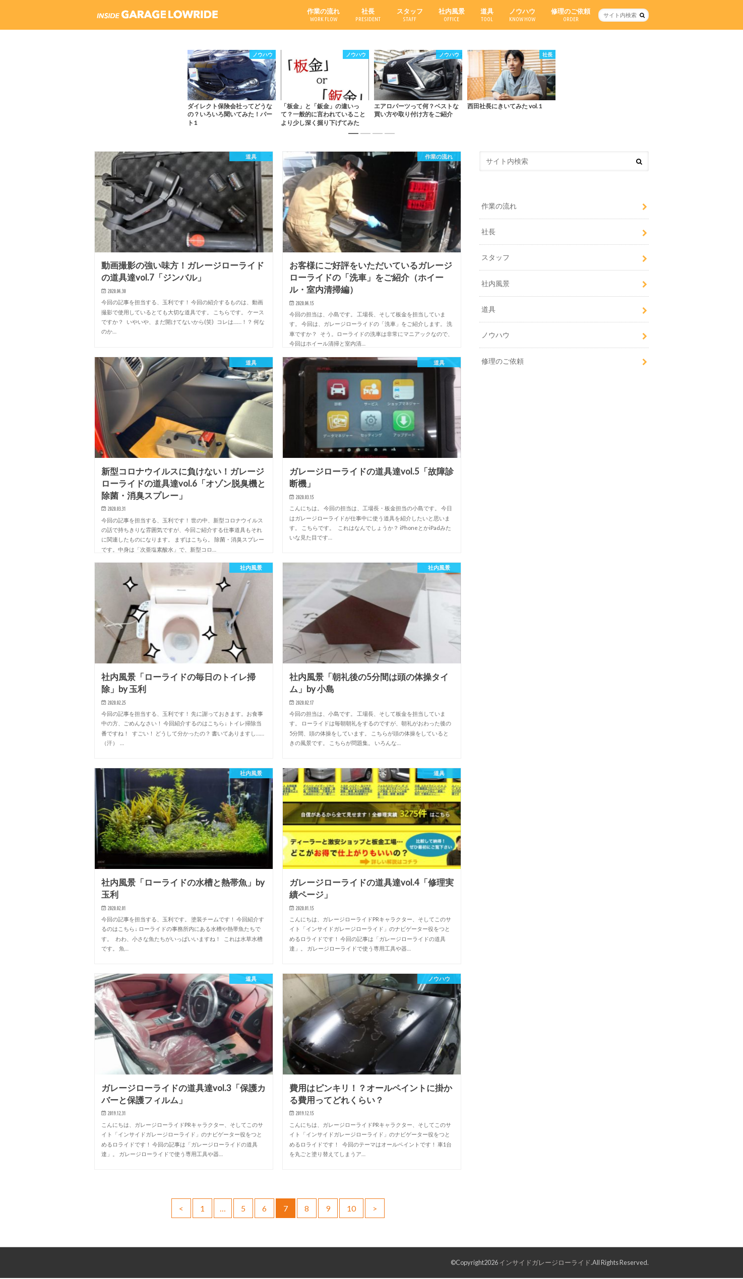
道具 (486, 15)
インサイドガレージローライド (545, 1263)
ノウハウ (522, 15)
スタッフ (410, 15)
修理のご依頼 (570, 15)
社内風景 (452, 15)
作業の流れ (323, 15)
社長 (368, 15)
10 (351, 1209)
